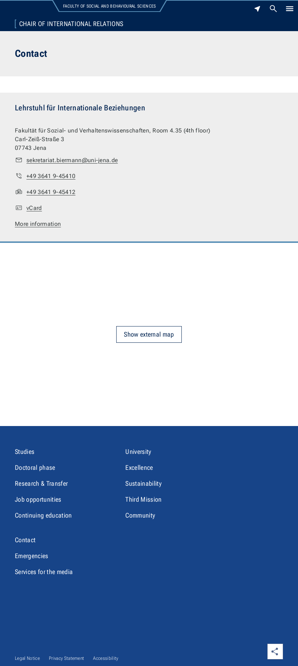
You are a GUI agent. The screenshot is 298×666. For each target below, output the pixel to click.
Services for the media (44, 572)
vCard (34, 208)
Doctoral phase (35, 467)
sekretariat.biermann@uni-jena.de (72, 160)
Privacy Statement (66, 658)
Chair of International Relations (71, 24)
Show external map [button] (149, 334)
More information (38, 223)
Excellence (139, 467)
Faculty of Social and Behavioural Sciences (109, 6)
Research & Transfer (41, 483)
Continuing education (43, 515)
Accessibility (105, 658)
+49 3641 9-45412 (50, 192)
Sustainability (143, 483)
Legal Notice (27, 658)
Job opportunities (38, 499)
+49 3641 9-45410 (50, 176)
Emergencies (32, 556)
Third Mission (143, 499)
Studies (24, 451)
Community (140, 515)
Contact (25, 540)
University (138, 451)
